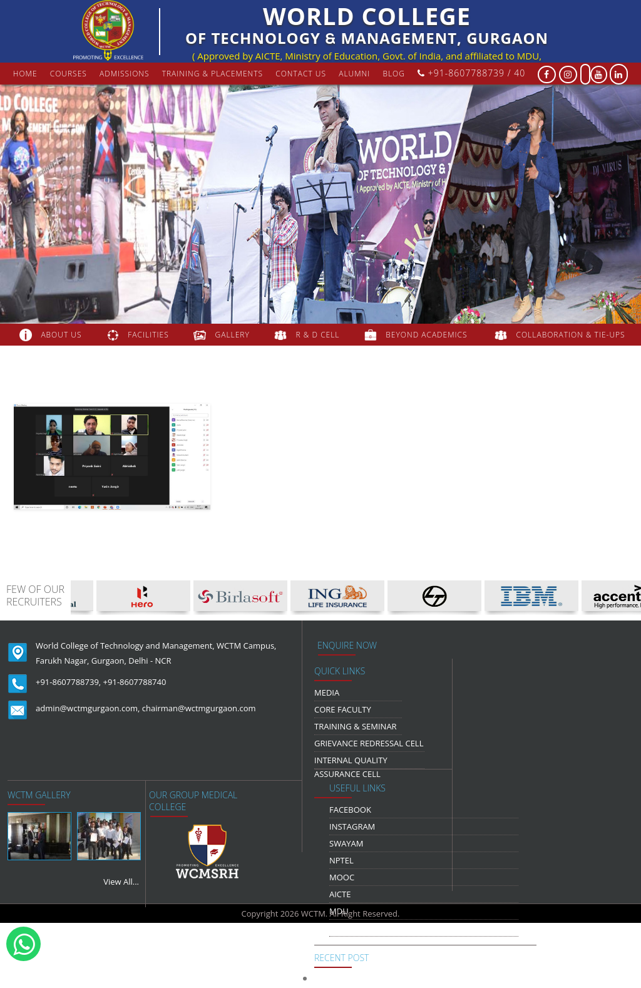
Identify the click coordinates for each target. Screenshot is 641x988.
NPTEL (341, 860)
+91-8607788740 (135, 681)
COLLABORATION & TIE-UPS (570, 334)
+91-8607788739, (68, 681)
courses (68, 73)
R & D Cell (318, 334)
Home (25, 73)
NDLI (338, 928)
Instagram (352, 826)
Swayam (346, 843)
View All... (121, 881)
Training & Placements (212, 73)
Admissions (125, 73)
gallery (232, 334)
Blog (393, 73)
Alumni (354, 73)
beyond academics (427, 334)
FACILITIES (148, 334)
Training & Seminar (355, 726)
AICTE (340, 894)
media (326, 692)
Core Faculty (342, 709)
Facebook (350, 809)
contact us (300, 73)
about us (61, 334)
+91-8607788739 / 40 (471, 73)
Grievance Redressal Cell (368, 743)
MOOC (341, 877)
